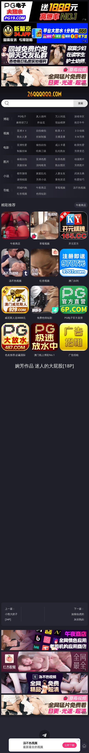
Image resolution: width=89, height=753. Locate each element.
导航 (6, 190)
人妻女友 (60, 173)
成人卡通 (60, 145)
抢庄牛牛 (79, 122)
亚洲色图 (41, 159)
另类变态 (79, 151)
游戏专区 (79, 116)
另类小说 (41, 179)
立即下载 (70, 745)
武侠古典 (79, 173)
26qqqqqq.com (44, 94)
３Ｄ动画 (79, 130)
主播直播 (60, 136)
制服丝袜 (22, 151)
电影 (6, 147)
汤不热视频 (79, 187)
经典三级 (41, 151)
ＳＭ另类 (79, 136)
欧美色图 (60, 159)
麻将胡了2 (22, 122)
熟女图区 (60, 165)
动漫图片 (79, 159)
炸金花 (41, 122)
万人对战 (60, 116)
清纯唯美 (41, 165)
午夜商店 (41, 187)
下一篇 (77, 614)
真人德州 (41, 116)
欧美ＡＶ (60, 130)
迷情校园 (22, 179)
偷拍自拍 (41, 145)
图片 (6, 162)
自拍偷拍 (41, 130)
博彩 (6, 119)
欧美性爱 (79, 145)
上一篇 (12, 614)
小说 (6, 176)
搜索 (80, 103)
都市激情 (22, 173)
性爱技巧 (79, 179)
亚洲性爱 (22, 145)
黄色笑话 (60, 179)
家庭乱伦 (41, 173)
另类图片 (79, 165)
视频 (6, 133)
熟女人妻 (22, 136)
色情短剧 (41, 193)
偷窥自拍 (22, 159)
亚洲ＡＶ (22, 130)
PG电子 (22, 116)
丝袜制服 (41, 136)
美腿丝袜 (22, 165)
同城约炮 (22, 187)
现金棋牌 (60, 122)
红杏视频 (22, 193)
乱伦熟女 (60, 151)
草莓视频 (60, 187)
